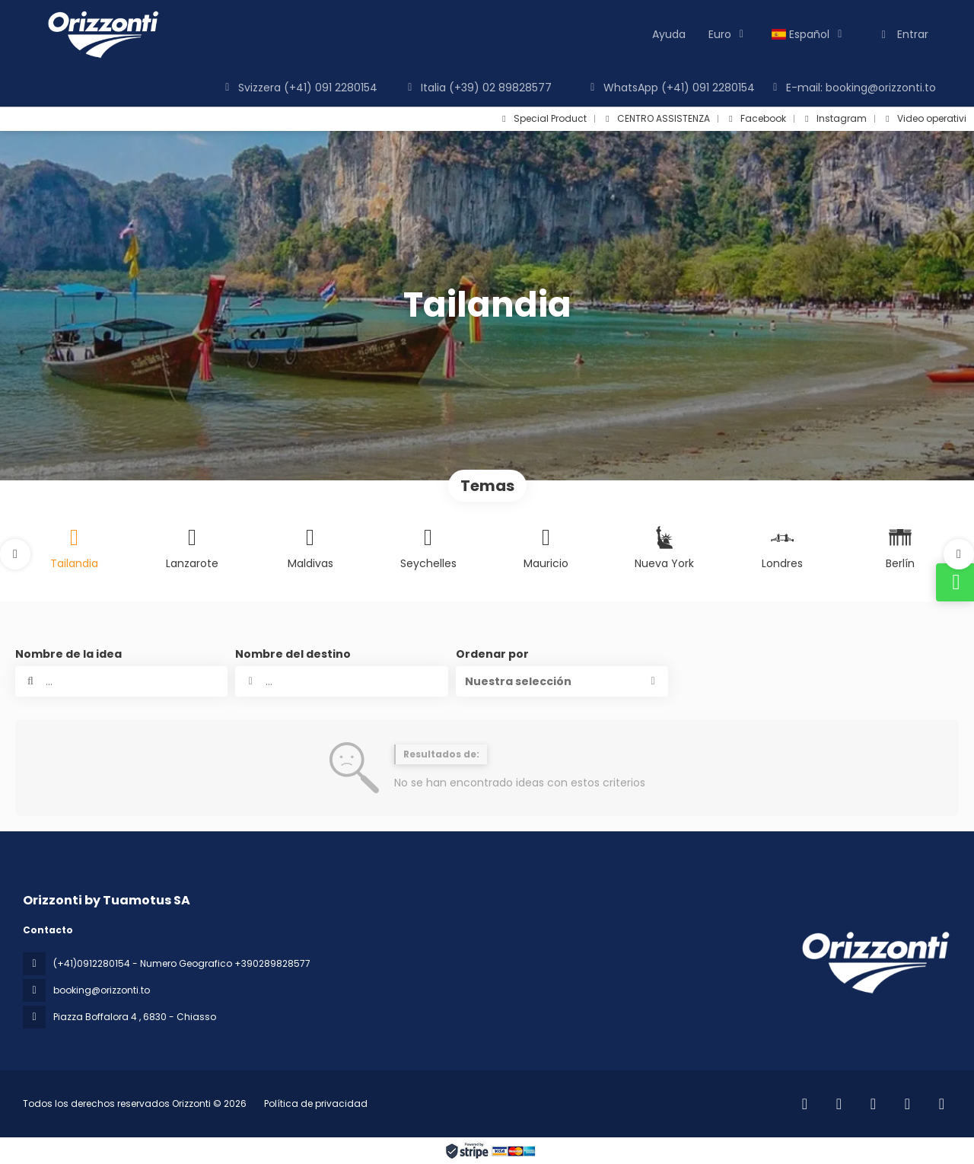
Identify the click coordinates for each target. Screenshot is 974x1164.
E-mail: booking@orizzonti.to (852, 87)
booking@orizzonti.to (101, 990)
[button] (15, 554)
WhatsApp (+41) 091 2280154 (670, 87)
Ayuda (669, 34)
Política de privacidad (316, 1103)
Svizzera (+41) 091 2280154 (299, 87)
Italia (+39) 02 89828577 (477, 87)
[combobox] (341, 681)
